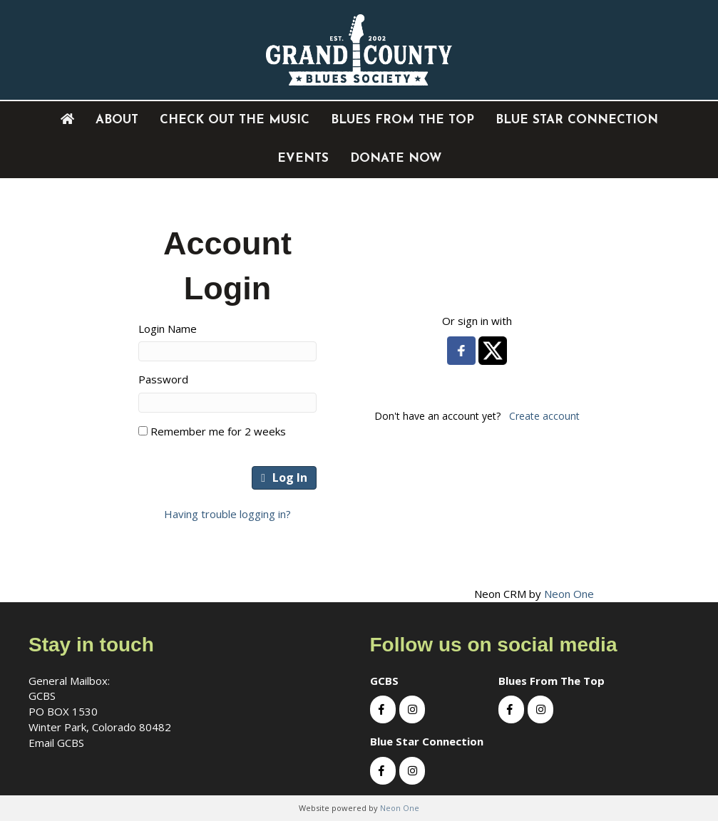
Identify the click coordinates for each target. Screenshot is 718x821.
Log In (284, 477)
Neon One (569, 594)
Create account (544, 416)
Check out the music (234, 120)
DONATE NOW (395, 159)
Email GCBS (56, 742)
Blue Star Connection (577, 120)
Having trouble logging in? (227, 514)
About (117, 120)
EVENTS (303, 159)
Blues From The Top (402, 120)
